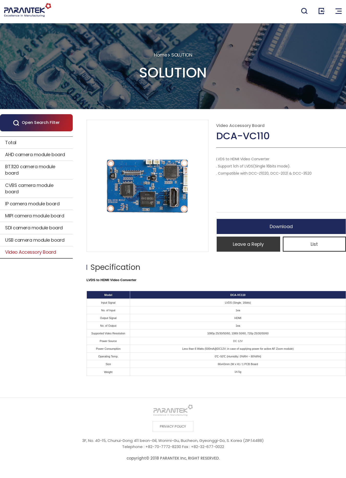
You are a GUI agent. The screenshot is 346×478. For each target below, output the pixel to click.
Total (10, 142)
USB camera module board (35, 240)
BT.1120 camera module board (30, 169)
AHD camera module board (35, 154)
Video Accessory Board (30, 252)
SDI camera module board (34, 228)
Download (281, 226)
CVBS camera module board (29, 188)
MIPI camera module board (34, 216)
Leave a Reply (248, 244)
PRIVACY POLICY (173, 427)
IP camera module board (32, 203)
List (314, 244)
